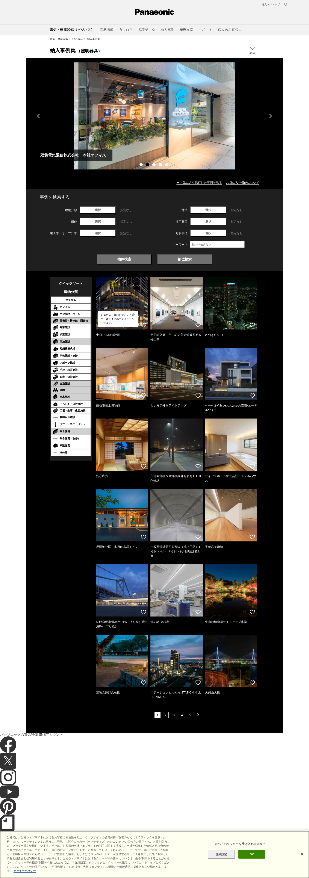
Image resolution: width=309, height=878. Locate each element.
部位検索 (185, 259)
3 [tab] (154, 165)
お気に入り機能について (242, 182)
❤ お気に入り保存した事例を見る (199, 182)
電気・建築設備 (59, 39)
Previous (38, 116)
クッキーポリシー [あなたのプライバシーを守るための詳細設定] (25, 870)
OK (252, 854)
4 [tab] (161, 165)
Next (271, 116)
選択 (98, 210)
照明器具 (77, 39)
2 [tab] (148, 165)
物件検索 (124, 259)
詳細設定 (221, 854)
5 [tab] (167, 165)
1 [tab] (141, 165)
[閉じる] (302, 854)
